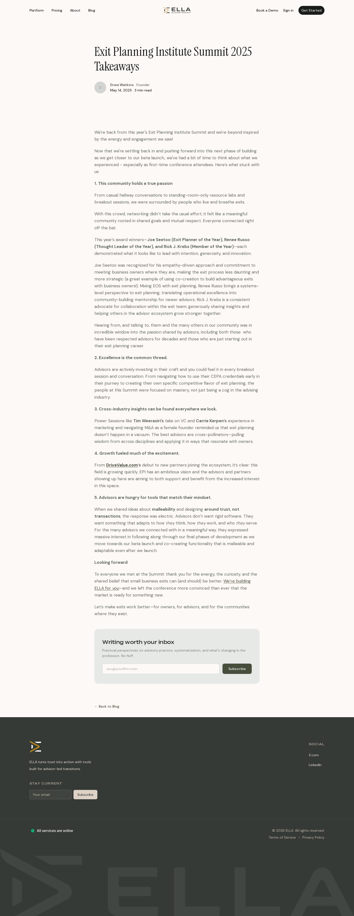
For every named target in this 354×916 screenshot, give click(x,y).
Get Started (311, 10)
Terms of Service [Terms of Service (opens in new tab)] (282, 837)
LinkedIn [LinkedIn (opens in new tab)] (315, 765)
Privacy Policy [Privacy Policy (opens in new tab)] (313, 837)
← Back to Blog (106, 706)
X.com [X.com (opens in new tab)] (314, 755)
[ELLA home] (177, 10)
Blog (91, 10)
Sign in (288, 10)
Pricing (57, 10)
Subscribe (237, 669)
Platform (37, 10)
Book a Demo (267, 10)
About (75, 10)
